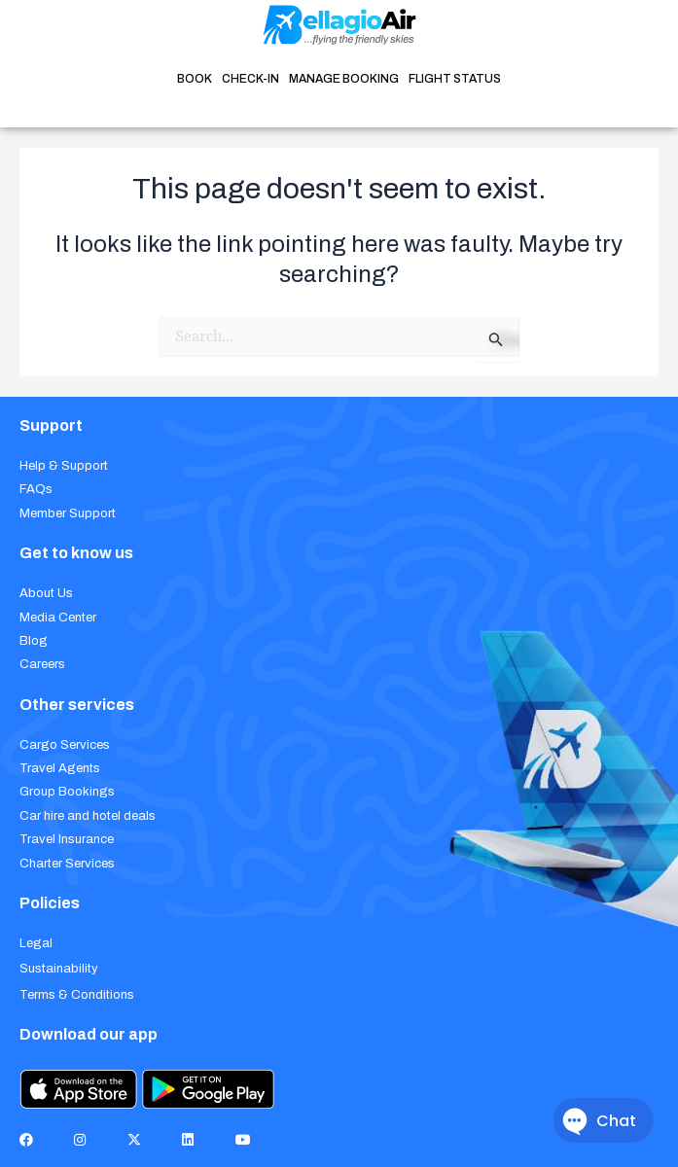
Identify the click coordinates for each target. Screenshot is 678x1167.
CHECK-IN (250, 79)
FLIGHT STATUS (455, 79)
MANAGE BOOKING (344, 79)
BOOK (194, 79)
